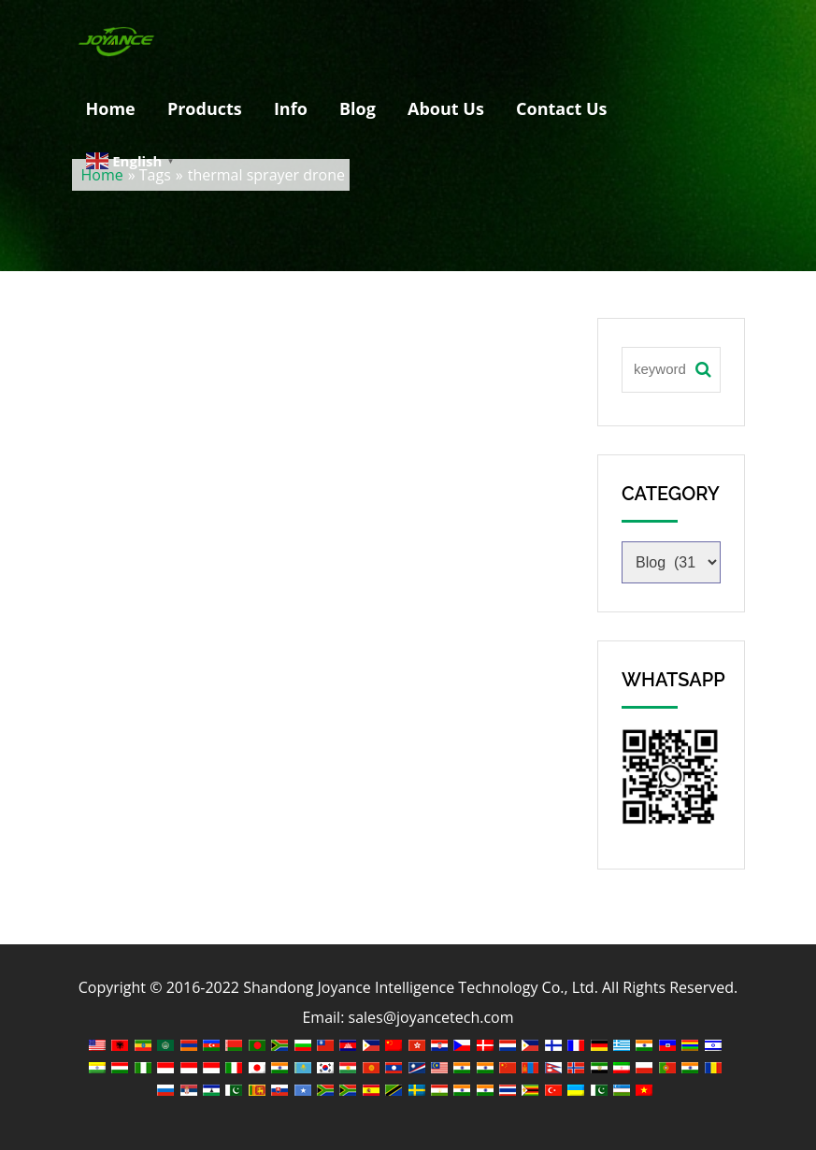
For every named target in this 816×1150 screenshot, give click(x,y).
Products (204, 108)
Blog (357, 108)
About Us (446, 108)
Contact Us (561, 108)
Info (291, 108)
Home (111, 108)
